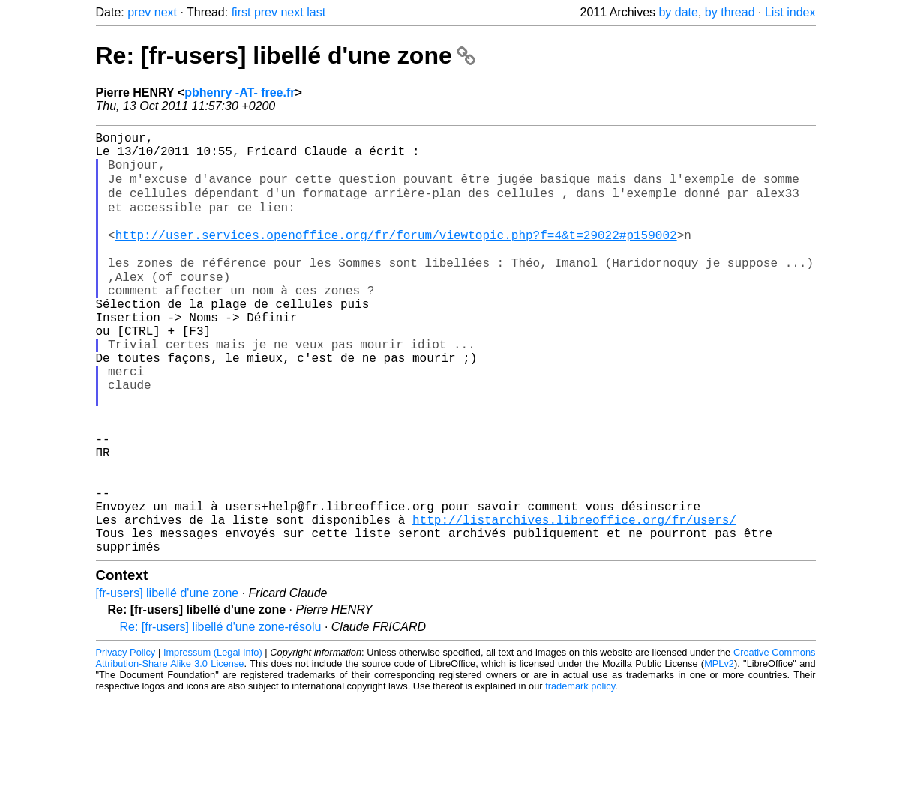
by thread (730, 12)
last (316, 12)
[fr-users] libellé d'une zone (167, 681)
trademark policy (580, 774)
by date (677, 12)
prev (139, 12)
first (241, 12)
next (165, 12)
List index (790, 12)
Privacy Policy (126, 740)
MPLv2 (719, 752)
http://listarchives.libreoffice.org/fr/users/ (574, 601)
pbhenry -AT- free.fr (239, 92)
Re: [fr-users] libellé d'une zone (285, 55)
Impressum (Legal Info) (212, 740)
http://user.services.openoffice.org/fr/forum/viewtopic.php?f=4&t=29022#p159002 (396, 255)
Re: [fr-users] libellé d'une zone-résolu (221, 715)
